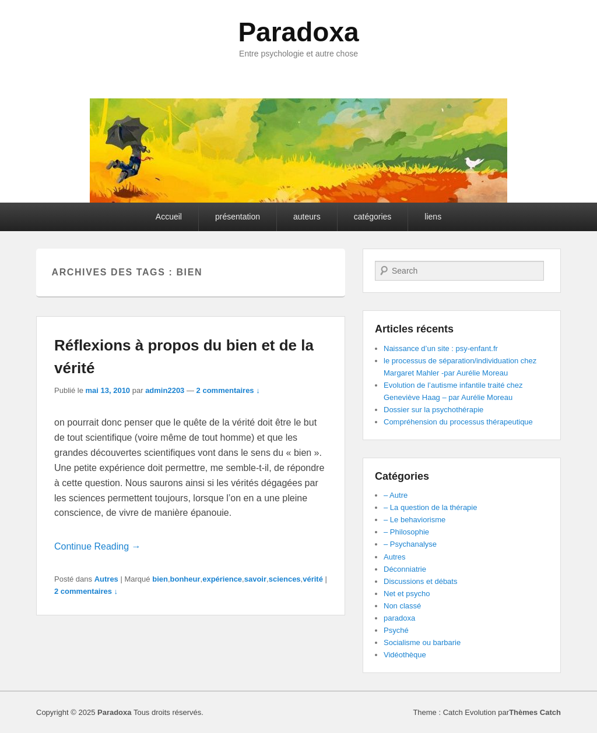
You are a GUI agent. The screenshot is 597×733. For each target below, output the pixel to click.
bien (160, 579)
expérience (222, 579)
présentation (237, 216)
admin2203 (164, 390)
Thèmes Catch (535, 712)
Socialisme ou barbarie (422, 642)
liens (432, 216)
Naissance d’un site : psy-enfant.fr (441, 348)
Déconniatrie (405, 569)
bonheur (185, 579)
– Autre (396, 495)
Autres (106, 579)
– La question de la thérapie (430, 507)
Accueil (169, 216)
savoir (255, 579)
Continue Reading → (97, 546)
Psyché (396, 630)
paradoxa (399, 618)
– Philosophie (406, 531)
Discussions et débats (420, 581)
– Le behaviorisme (414, 519)
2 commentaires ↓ (228, 390)
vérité (313, 579)
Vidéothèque (405, 654)
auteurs (307, 216)
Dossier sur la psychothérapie (433, 409)
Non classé (402, 605)
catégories (373, 216)
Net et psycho (407, 593)
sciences (285, 579)
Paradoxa (298, 32)
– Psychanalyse (410, 544)
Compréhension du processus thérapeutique (458, 421)
